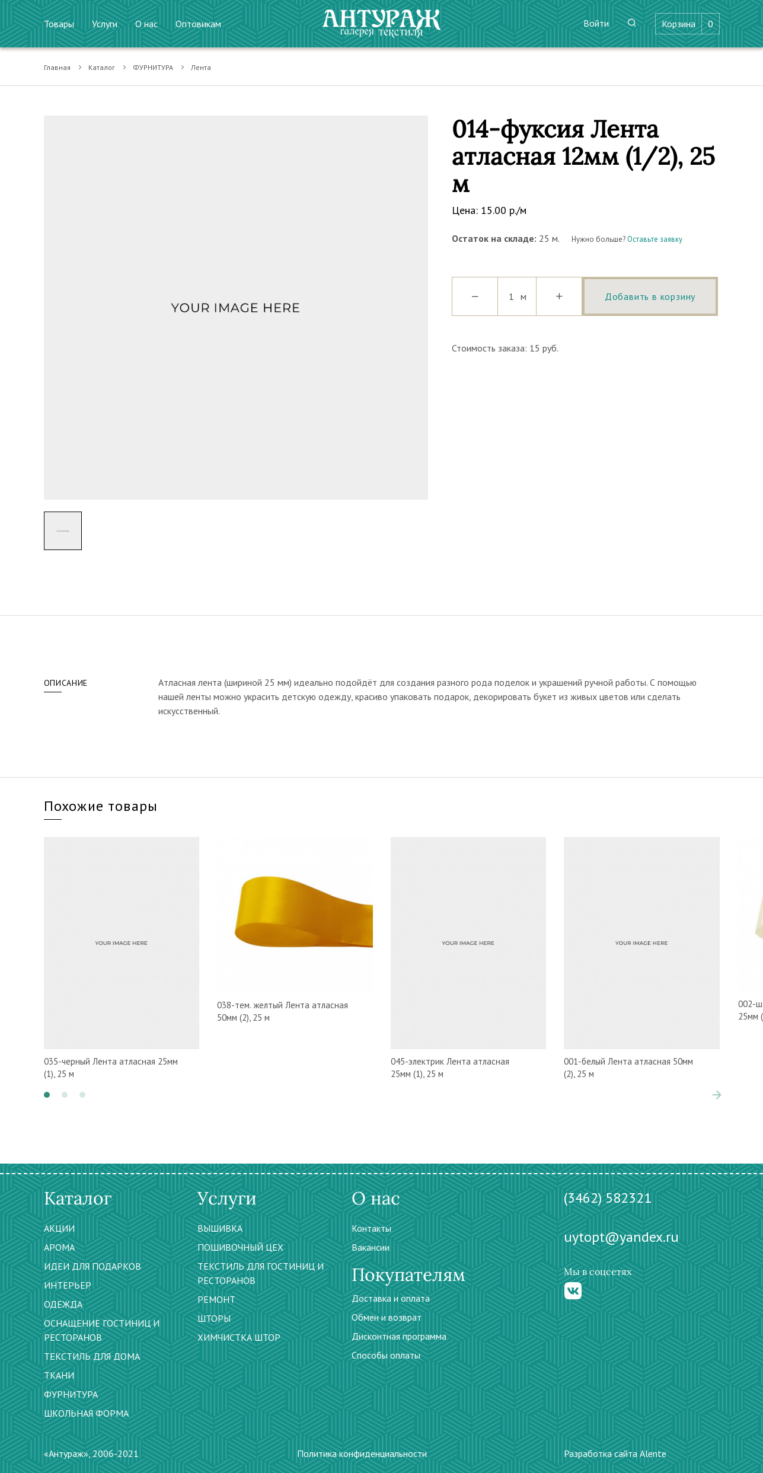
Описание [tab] (66, 683)
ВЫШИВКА (219, 1228)
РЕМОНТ (216, 1299)
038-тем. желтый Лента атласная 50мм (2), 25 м (282, 1011)
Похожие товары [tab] (101, 806)
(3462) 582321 (608, 1197)
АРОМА (59, 1247)
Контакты (371, 1228)
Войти (596, 23)
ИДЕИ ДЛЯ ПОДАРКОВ (92, 1266)
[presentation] (717, 1095)
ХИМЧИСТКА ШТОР (238, 1337)
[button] (47, 1095)
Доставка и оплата (391, 1298)
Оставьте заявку (654, 239)
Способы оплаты (386, 1355)
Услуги (104, 24)
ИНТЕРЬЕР (67, 1285)
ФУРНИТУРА (153, 67)
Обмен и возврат (387, 1317)
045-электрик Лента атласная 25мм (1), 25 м (450, 1067)
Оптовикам (198, 24)
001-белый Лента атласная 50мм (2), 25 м (628, 1067)
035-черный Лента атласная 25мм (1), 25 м (111, 1067)
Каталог (101, 67)
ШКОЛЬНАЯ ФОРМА (86, 1413)
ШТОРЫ (214, 1318)
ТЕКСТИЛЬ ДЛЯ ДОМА (92, 1356)
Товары (59, 24)
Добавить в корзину (650, 296)
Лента (201, 67)
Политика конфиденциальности (362, 1453)
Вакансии (371, 1247)
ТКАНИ (59, 1375)
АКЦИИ (59, 1228)
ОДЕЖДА (63, 1304)
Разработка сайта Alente (615, 1453)
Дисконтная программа (399, 1336)
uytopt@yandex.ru (621, 1237)
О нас (146, 24)
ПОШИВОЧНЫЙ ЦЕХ (240, 1247)
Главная (57, 67)
